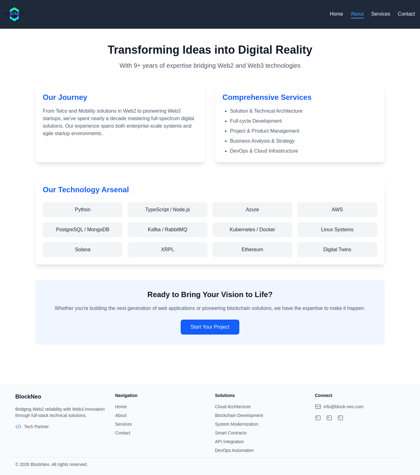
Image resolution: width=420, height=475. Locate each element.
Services (380, 14)
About (357, 14)
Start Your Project (210, 327)
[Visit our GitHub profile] (318, 418)
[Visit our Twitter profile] (340, 418)
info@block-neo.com (344, 406)
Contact (406, 14)
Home (336, 14)
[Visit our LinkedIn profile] (329, 418)
